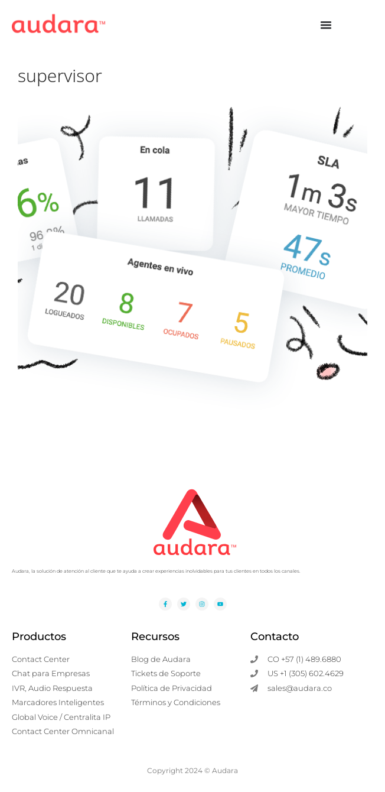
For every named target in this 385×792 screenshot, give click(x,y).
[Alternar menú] (326, 25)
